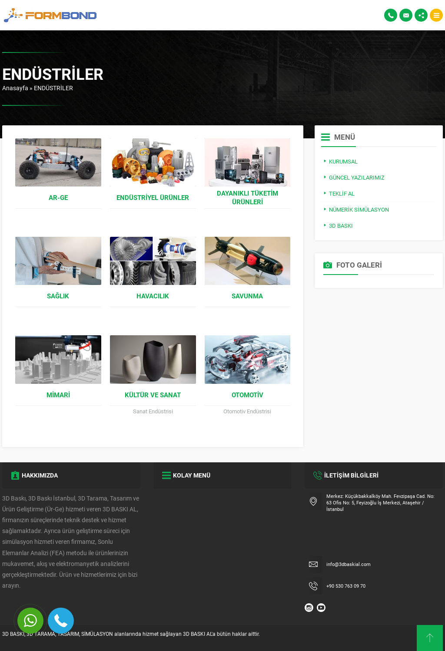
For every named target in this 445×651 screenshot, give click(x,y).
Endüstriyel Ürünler (152, 197)
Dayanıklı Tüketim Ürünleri (247, 197)
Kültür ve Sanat (153, 394)
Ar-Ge (58, 197)
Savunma (247, 295)
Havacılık (152, 295)
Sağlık (58, 295)
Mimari (58, 394)
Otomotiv (247, 394)
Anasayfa (15, 88)
